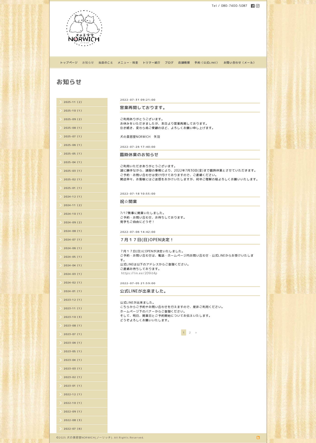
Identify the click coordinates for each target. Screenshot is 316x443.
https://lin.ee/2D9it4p (139, 273)
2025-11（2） (73, 102)
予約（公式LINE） (206, 62)
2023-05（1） (73, 351)
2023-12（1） (73, 300)
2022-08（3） (73, 420)
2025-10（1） (73, 110)
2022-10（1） (73, 403)
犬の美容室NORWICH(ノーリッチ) (89, 437)
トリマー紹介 (151, 62)
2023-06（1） (73, 343)
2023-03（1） (73, 368)
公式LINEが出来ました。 (144, 291)
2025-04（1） (73, 162)
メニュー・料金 (128, 62)
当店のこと (105, 62)
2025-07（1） (73, 136)
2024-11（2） (73, 205)
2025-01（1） (73, 188)
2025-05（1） (73, 153)
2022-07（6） (73, 429)
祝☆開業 (128, 201)
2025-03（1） (73, 171)
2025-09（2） (73, 119)
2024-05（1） (73, 257)
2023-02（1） (73, 377)
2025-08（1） (73, 128)
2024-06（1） (73, 248)
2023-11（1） (73, 308)
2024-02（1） (73, 282)
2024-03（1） (73, 274)
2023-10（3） (73, 317)
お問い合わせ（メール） (240, 62)
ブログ (169, 62)
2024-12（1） (73, 196)
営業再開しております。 (143, 107)
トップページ (69, 62)
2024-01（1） (73, 291)
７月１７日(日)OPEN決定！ (147, 240)
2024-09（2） (73, 222)
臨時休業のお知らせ (139, 154)
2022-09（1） (73, 411)
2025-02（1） (73, 179)
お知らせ (88, 62)
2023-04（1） (73, 360)
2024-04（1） (73, 265)
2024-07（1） (73, 239)
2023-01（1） (73, 386)
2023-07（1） (73, 334)
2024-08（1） (73, 231)
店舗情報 (184, 62)
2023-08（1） (73, 325)
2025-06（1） (73, 145)
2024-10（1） (73, 214)
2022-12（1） (73, 394)
